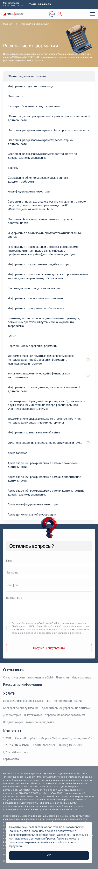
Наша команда (81, 677)
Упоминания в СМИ (40, 677)
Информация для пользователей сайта (34, 432)
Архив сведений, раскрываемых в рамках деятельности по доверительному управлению (46, 492)
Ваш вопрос (14, 597)
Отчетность (15, 96)
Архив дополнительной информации (32, 514)
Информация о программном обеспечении (36, 308)
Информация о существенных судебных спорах (39, 264)
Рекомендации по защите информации (34, 288)
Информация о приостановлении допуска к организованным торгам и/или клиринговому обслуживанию (48, 276)
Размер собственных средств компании (34, 106)
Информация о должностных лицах (31, 86)
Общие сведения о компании (27, 76)
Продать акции (13, 722)
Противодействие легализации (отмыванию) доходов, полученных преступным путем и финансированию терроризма (44, 322)
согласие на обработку (36, 623)
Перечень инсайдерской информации (32, 345)
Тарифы (13, 167)
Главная (7, 24)
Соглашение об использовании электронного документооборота (38, 179)
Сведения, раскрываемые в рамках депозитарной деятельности (41, 142)
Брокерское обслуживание (20, 708)
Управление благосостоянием (65, 715)
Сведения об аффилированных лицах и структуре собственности (40, 221)
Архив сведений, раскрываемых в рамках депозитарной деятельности (44, 478)
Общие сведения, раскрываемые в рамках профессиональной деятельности (49, 118)
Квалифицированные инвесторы (29, 191)
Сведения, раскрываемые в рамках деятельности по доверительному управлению (42, 155)
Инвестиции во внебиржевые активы (27, 700)
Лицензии (62, 677)
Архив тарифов (17, 453)
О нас (6, 677)
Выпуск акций (33, 715)
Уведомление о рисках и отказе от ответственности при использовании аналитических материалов (44, 420)
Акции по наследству (40, 722)
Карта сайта (11, 759)
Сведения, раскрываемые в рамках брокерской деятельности (48, 130)
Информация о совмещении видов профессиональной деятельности (44, 389)
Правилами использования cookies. (32, 834)
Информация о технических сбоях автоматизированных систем (44, 234)
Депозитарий (12, 715)
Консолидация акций (68, 700)
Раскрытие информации (22, 684)
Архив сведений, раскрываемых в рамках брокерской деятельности (43, 465)
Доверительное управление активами (66, 708)
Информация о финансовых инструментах (35, 298)
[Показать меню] (92, 14)
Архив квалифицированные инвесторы (33, 504)
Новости (19, 677)
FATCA (12, 335)
